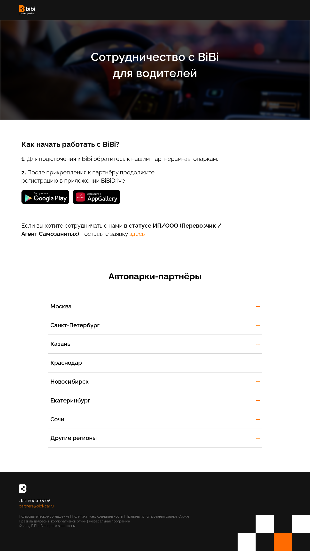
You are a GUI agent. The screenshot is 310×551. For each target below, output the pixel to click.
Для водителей (35, 500)
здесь (137, 233)
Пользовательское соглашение (44, 516)
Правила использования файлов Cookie (158, 516)
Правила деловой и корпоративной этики (52, 521)
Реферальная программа (109, 521)
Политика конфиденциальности (97, 516)
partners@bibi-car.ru (36, 506)
